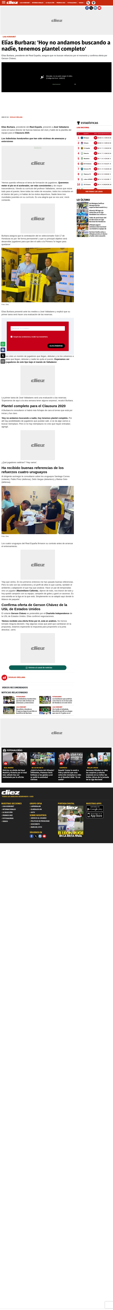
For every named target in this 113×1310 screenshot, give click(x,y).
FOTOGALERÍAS (14, 750)
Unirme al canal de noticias (40, 668)
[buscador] (88, 3)
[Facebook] (31, 836)
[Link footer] (10, 792)
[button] (3, 344)
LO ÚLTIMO (83, 199)
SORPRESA (63, 768)
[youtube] (44, 836)
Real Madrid (8, 768)
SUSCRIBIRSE (56, 346)
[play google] (99, 808)
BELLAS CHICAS (92, 768)
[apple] (99, 815)
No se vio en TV (37, 768)
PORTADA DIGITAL (66, 803)
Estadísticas (89, 123)
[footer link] (56, 798)
